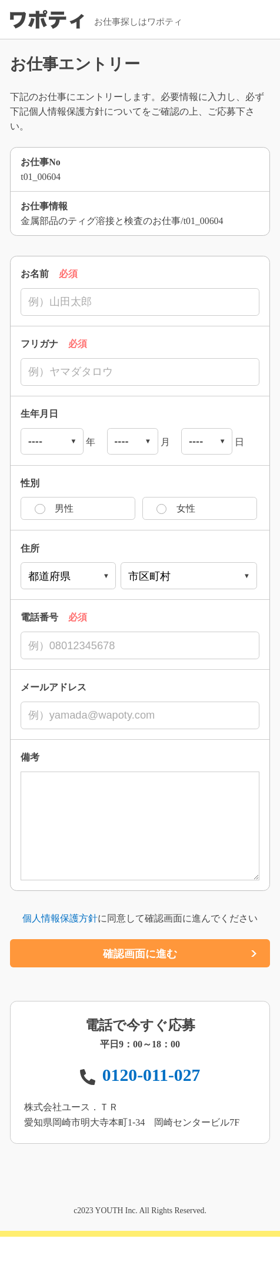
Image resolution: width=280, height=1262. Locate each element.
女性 (185, 510)
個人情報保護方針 (60, 944)
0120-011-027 (151, 1100)
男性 (64, 510)
